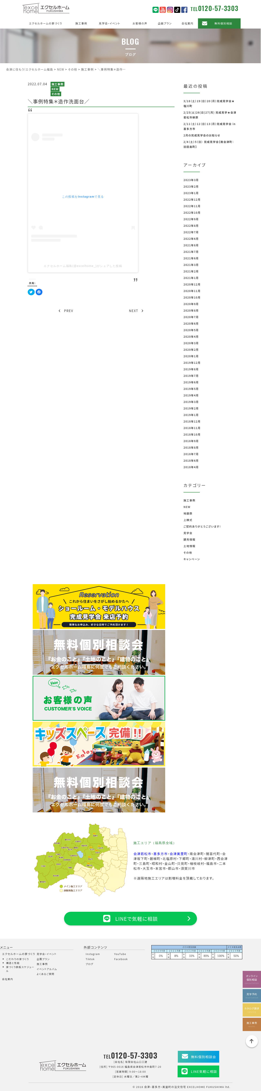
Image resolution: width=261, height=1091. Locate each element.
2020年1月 (191, 356)
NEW (55, 89)
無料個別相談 (223, 23)
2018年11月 (192, 428)
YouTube (120, 954)
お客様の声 (140, 23)
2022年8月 (191, 226)
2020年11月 (192, 291)
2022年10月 (192, 213)
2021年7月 (191, 252)
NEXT (136, 310)
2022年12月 (192, 199)
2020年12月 (192, 284)
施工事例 (81, 23)
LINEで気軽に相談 (130, 918)
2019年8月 (191, 369)
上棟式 (188, 520)
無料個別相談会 (203, 1056)
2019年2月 (191, 408)
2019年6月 (191, 382)
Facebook (121, 959)
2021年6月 (191, 258)
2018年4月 (191, 467)
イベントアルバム (47, 969)
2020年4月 (191, 337)
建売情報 (189, 539)
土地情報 (189, 546)
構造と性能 (13, 963)
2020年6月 (191, 323)
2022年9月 (191, 219)
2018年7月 (191, 454)
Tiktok (90, 959)
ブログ (89, 964)
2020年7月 (191, 317)
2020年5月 (191, 330)
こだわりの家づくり (17, 959)
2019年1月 (191, 415)
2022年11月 (192, 206)
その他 (56, 94)
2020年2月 (191, 350)
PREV (66, 310)
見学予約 (251, 995)
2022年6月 (191, 239)
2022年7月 (191, 232)
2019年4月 (191, 395)
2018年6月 (191, 461)
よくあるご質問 (45, 974)
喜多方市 (160, 853)
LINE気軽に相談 (204, 1071)
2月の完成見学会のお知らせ (202, 135)
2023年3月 (191, 180)
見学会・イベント (109, 23)
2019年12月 (192, 363)
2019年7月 (191, 376)
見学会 (188, 533)
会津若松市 (142, 853)
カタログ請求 (251, 1010)
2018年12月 (192, 421)
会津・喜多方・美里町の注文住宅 (165, 1087)
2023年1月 (191, 193)
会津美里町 (179, 853)
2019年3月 (191, 402)
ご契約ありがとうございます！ (202, 526)
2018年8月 (191, 447)
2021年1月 (191, 278)
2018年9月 (191, 441)
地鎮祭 (188, 513)
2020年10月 (192, 297)
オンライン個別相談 (251, 979)
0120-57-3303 (218, 8)
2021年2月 (191, 271)
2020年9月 (191, 304)
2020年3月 (191, 343)
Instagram (93, 954)
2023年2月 (191, 186)
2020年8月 (191, 310)
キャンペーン (192, 559)
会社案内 (187, 23)
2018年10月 (192, 434)
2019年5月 (191, 389)
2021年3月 (191, 265)
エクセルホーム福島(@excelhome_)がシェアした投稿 (83, 266)
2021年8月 (191, 245)
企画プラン (165, 23)
